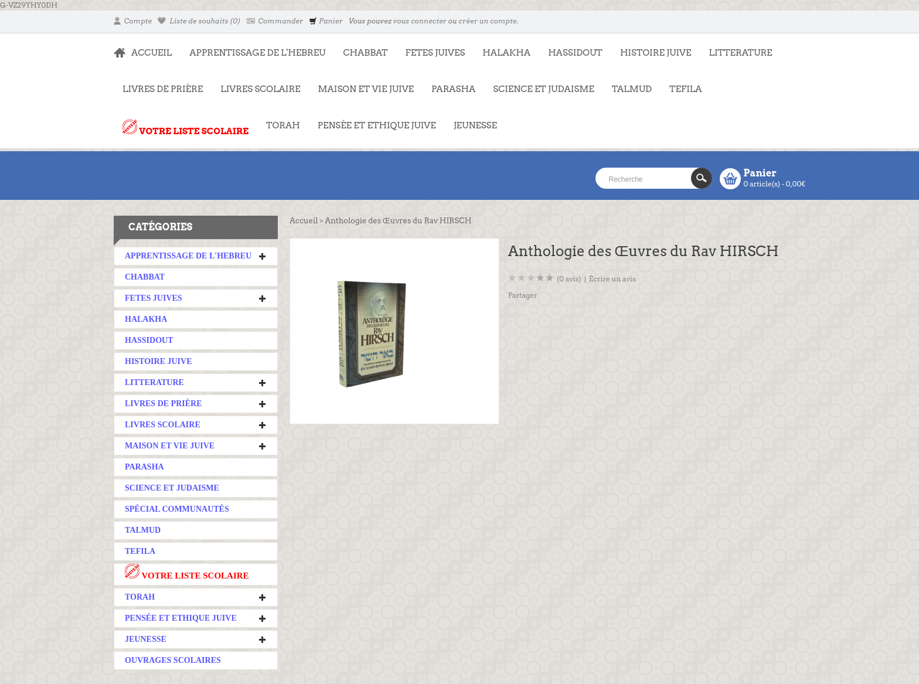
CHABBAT (365, 52)
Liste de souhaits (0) (199, 20)
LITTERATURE (736, 47)
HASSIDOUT (575, 52)
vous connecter (420, 20)
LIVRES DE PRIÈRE (158, 83)
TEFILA (685, 89)
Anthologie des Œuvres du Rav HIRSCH (398, 220)
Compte (133, 20)
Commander (275, 20)
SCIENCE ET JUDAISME (543, 89)
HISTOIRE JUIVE (656, 52)
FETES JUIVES (431, 47)
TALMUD (632, 89)
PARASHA (453, 89)
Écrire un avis (612, 278)
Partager (522, 295)
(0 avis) (569, 278)
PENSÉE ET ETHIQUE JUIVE (372, 119)
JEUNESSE (471, 119)
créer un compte (487, 20)
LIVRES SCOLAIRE (256, 83)
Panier (325, 20)
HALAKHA (506, 52)
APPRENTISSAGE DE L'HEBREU (253, 47)
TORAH (278, 119)
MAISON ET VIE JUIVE (361, 83)
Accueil (304, 220)
